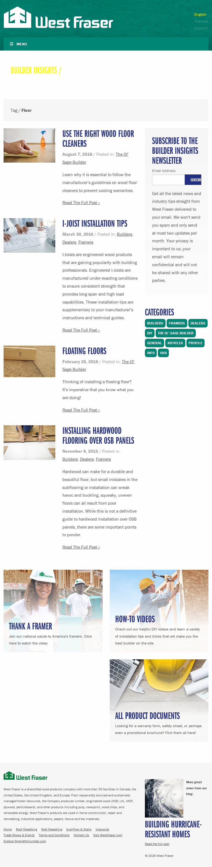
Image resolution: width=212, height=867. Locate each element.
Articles (175, 343)
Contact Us (81, 835)
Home (8, 829)
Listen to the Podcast (61, 81)
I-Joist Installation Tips (94, 223)
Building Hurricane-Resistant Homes (173, 829)
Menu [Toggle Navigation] (18, 43)
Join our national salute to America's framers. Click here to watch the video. (53, 632)
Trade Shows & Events (19, 835)
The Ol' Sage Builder (176, 333)
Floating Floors (84, 350)
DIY (149, 333)
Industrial (102, 829)
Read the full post (157, 844)
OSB (163, 353)
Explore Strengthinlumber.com (25, 841)
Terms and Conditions (54, 835)
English (200, 14)
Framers (85, 242)
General (154, 343)
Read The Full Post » (81, 202)
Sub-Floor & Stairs (79, 829)
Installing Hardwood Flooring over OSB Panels (98, 435)
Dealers (69, 242)
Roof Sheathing (26, 829)
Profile (195, 343)
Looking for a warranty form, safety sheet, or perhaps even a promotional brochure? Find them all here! (159, 722)
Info (151, 353)
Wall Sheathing (51, 829)
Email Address (164, 170)
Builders (124, 234)
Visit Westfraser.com (107, 835)
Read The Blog (24, 81)
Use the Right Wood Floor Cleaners (98, 138)
